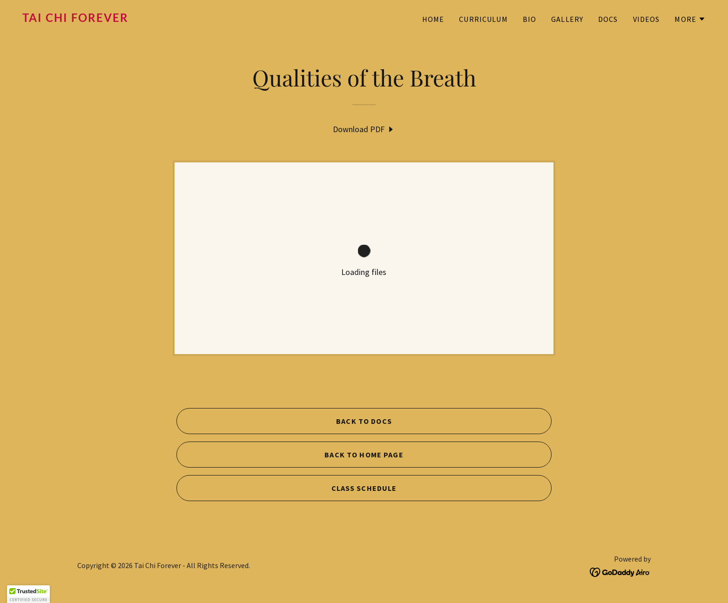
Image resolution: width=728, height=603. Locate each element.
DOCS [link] (608, 19)
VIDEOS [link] (646, 19)
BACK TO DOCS (364, 421)
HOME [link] (433, 19)
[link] (189, 18)
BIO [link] (529, 19)
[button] (690, 19)
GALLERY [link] (567, 19)
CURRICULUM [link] (483, 19)
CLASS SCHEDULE (364, 488)
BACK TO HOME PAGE (363, 454)
